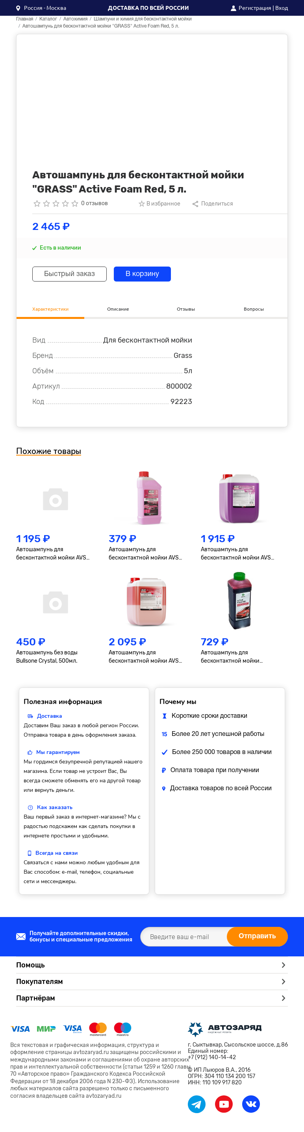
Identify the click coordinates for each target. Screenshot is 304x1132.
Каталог (48, 19)
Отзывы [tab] (186, 308)
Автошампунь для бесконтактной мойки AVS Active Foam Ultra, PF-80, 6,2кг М (240, 554)
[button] (41, 8)
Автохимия (75, 19)
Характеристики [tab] (50, 308)
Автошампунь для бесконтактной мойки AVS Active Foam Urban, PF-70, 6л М (146, 657)
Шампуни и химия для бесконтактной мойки (143, 19)
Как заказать (54, 807)
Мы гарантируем (58, 752)
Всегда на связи (56, 853)
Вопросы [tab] (254, 308)
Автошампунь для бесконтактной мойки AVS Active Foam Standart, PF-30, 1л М (146, 554)
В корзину (143, 274)
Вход (281, 8)
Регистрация (255, 8)
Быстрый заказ (69, 274)
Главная (24, 19)
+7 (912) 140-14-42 (212, 1057)
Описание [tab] (118, 308)
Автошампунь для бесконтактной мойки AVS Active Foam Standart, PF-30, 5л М (53, 554)
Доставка (49, 716)
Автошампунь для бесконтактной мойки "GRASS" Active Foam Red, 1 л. (239, 657)
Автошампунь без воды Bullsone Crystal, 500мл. (47, 657)
